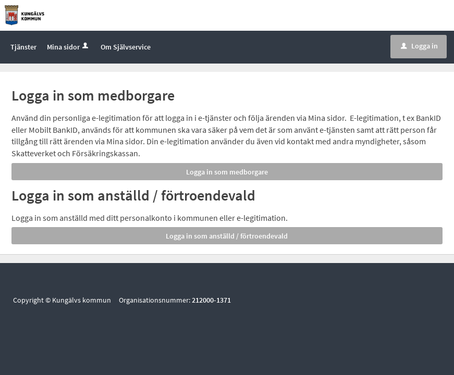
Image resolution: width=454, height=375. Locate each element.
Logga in (419, 46)
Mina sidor (68, 47)
